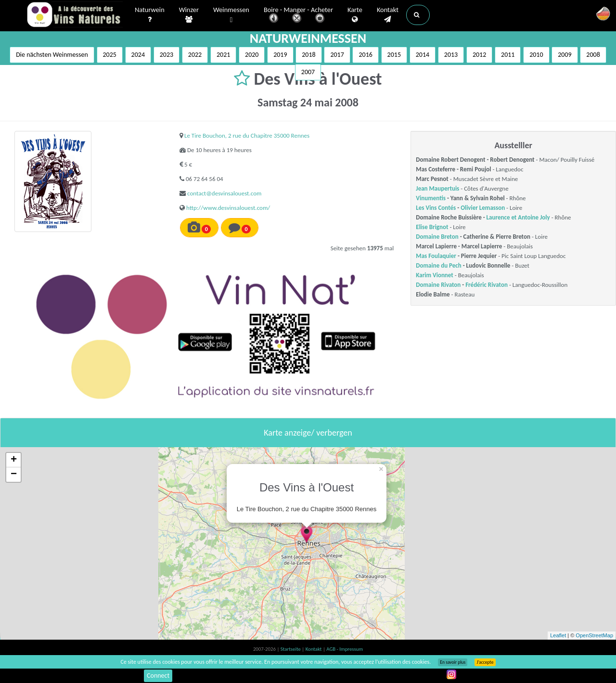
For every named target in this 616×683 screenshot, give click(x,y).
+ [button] (14, 460)
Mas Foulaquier (436, 255)
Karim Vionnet (434, 275)
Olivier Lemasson (483, 207)
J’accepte (484, 662)
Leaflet (558, 635)
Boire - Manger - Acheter (298, 15)
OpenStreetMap (594, 635)
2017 (337, 55)
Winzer (189, 15)
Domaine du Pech (438, 265)
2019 (280, 55)
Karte (354, 15)
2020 (251, 55)
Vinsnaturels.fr (74, 15)
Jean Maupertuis (437, 188)
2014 (422, 55)
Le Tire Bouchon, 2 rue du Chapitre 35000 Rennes (246, 135)
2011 (507, 55)
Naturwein (150, 15)
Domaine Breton (437, 236)
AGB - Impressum (344, 649)
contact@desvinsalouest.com (224, 193)
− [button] (14, 474)
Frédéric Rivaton (486, 284)
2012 (479, 55)
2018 (308, 55)
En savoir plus (452, 662)
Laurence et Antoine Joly (518, 217)
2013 (451, 55)
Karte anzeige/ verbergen (308, 432)
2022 (195, 55)
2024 (138, 55)
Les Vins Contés (436, 207)
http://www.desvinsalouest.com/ (228, 207)
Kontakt (387, 15)
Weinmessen (231, 15)
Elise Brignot (432, 227)
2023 (166, 55)
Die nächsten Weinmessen (52, 55)
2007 (308, 72)
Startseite (291, 649)
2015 (394, 55)
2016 (365, 55)
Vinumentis (431, 198)
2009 (564, 55)
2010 (536, 55)
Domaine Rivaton (438, 284)
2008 (593, 55)
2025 (109, 55)
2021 (223, 55)
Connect (158, 675)
